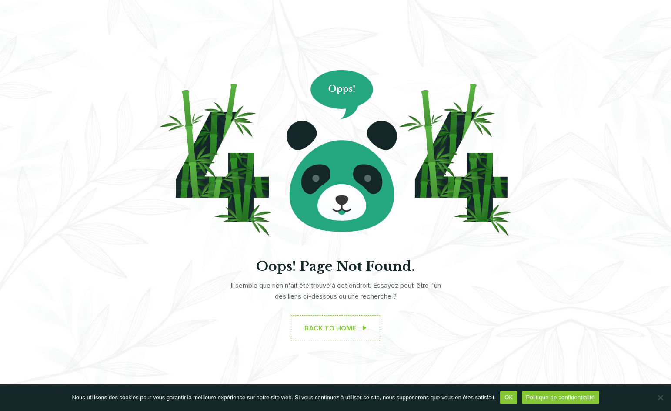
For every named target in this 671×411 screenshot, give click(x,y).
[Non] (660, 397)
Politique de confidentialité (560, 397)
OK (508, 397)
